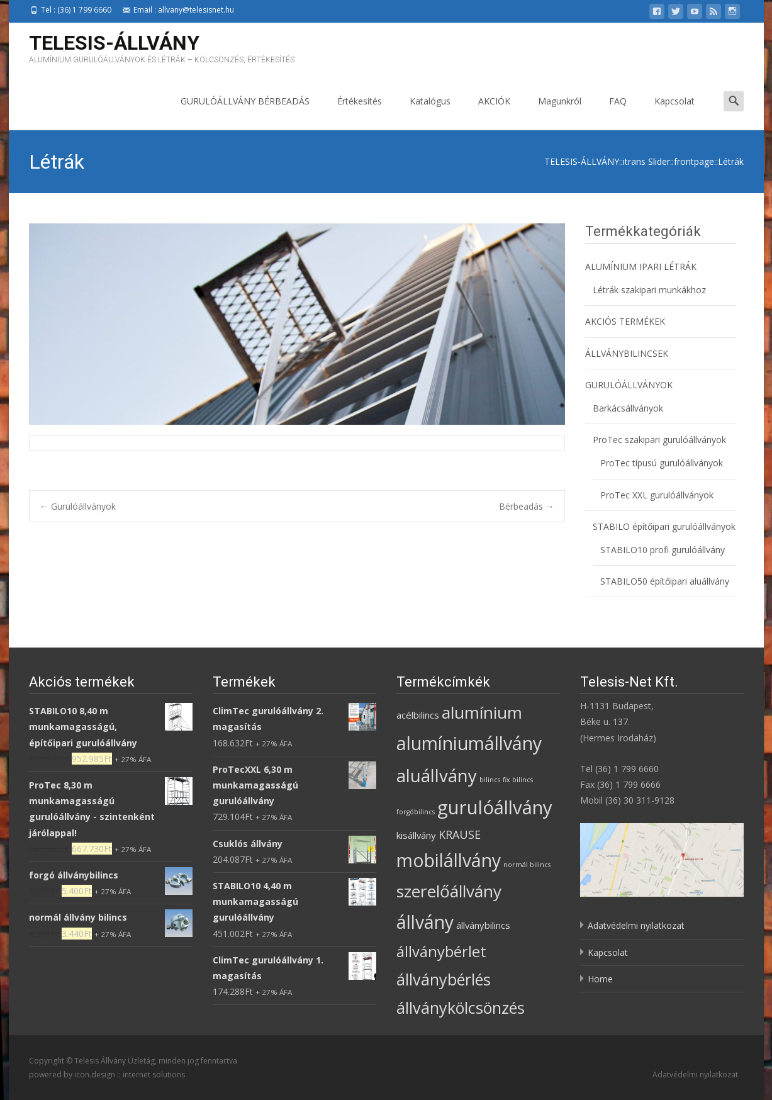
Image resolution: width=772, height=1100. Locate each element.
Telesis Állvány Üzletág (114, 1060)
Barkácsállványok (628, 408)
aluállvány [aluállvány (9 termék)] (436, 775)
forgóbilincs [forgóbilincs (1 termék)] (415, 811)
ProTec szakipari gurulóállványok (659, 440)
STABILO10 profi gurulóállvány (662, 550)
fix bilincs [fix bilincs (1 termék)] (518, 779)
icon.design (94, 1074)
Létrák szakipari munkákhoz (649, 290)
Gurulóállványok (78, 506)
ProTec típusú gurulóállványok (661, 463)
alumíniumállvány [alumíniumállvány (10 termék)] (469, 743)
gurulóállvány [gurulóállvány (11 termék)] (494, 807)
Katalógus (430, 112)
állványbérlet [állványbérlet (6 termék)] (441, 951)
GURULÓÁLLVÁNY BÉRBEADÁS (245, 112)
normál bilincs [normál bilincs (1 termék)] (527, 864)
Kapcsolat (674, 112)
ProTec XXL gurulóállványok (656, 495)
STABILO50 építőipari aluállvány (664, 581)
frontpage (694, 161)
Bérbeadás (526, 506)
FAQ (618, 112)
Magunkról (559, 112)
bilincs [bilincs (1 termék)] (489, 779)
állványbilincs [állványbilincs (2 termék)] (483, 925)
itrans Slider (646, 161)
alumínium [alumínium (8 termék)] (482, 712)
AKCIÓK (494, 112)
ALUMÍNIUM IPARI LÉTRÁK (640, 266)
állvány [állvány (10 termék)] (425, 922)
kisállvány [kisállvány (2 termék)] (416, 835)
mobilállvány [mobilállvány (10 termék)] (448, 860)
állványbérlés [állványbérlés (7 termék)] (443, 979)
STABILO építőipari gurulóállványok (664, 526)
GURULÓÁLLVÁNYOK (629, 385)
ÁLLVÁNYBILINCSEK (626, 353)
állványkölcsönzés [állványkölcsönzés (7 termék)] (460, 1007)
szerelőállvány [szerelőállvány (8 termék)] (448, 891)
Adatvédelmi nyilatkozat (636, 925)
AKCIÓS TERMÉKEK (625, 321)
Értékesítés (359, 112)
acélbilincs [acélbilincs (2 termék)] (417, 715)
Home (600, 979)
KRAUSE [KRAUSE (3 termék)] (460, 834)
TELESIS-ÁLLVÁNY (581, 161)
